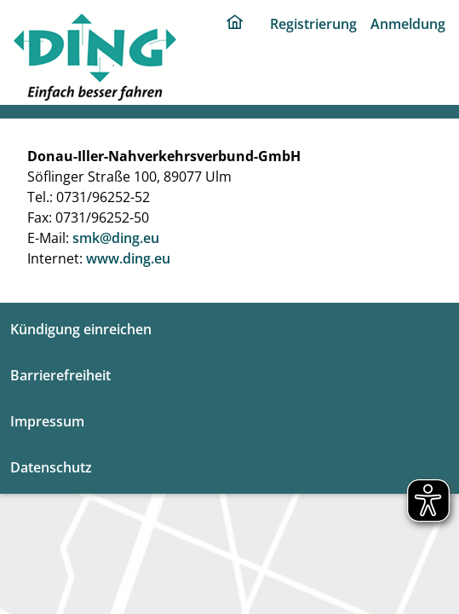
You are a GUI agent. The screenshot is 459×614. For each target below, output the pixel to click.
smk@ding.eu (115, 238)
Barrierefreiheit (60, 375)
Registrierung (313, 23)
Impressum (47, 421)
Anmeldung (407, 23)
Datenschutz (51, 467)
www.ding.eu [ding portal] (128, 258)
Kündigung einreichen (81, 329)
